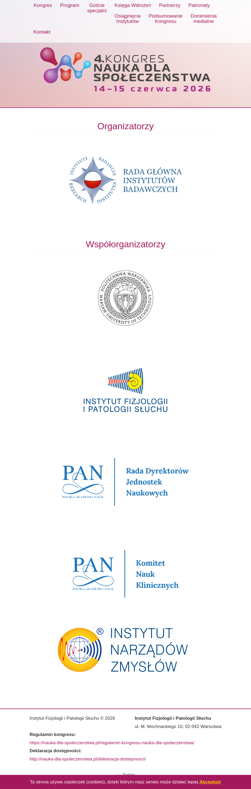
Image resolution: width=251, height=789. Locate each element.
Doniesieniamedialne (204, 18)
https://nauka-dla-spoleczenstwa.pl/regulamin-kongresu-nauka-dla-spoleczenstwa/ (112, 742)
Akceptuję (210, 781)
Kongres (43, 5)
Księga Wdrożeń (133, 5)
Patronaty (199, 5)
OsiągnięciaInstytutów (128, 18)
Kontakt (42, 32)
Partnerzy (169, 5)
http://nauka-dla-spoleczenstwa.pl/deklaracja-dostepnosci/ (88, 759)
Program (69, 5)
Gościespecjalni (97, 7)
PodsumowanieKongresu (166, 18)
